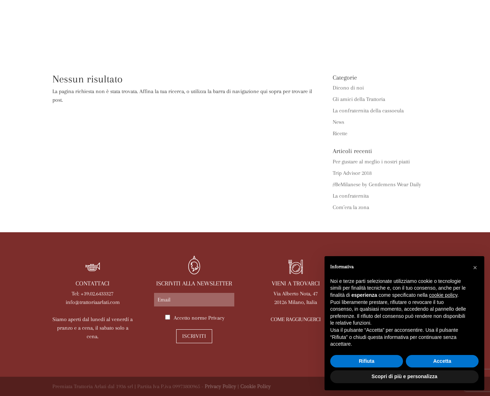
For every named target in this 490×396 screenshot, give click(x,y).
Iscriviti (194, 336)
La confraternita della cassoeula (368, 110)
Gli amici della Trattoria (359, 99)
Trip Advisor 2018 (352, 173)
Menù (173, 45)
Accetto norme (199, 318)
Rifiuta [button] (366, 361)
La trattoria (75, 45)
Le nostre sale (212, 45)
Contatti (420, 45)
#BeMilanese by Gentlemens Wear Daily (377, 184)
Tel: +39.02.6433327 (92, 293)
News (279, 45)
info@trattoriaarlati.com (93, 302)
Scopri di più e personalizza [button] (404, 376)
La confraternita (351, 196)
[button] (475, 267)
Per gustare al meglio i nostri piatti (371, 161)
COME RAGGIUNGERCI (296, 319)
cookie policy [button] (443, 295)
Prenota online (319, 45)
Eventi (252, 45)
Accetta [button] (442, 361)
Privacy (216, 318)
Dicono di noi (348, 88)
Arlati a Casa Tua (129, 45)
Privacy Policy (220, 386)
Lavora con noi (375, 45)
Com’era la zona (351, 207)
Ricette (340, 133)
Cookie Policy (255, 386)
